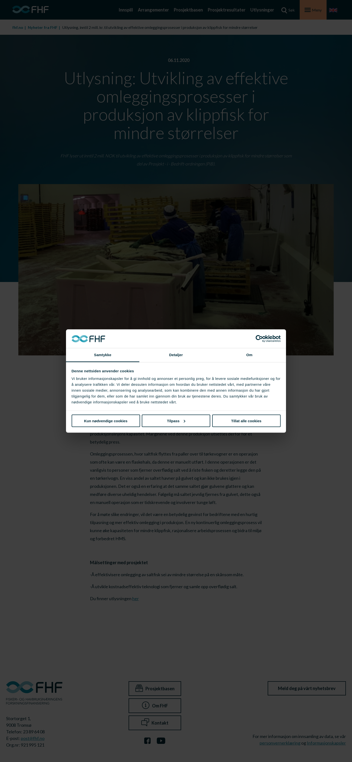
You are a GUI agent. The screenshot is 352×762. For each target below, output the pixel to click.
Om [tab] (249, 355)
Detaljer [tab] (176, 355)
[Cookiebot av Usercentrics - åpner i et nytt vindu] (259, 338)
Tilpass (176, 421)
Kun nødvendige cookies (106, 421)
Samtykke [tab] (102, 355)
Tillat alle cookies (246, 421)
